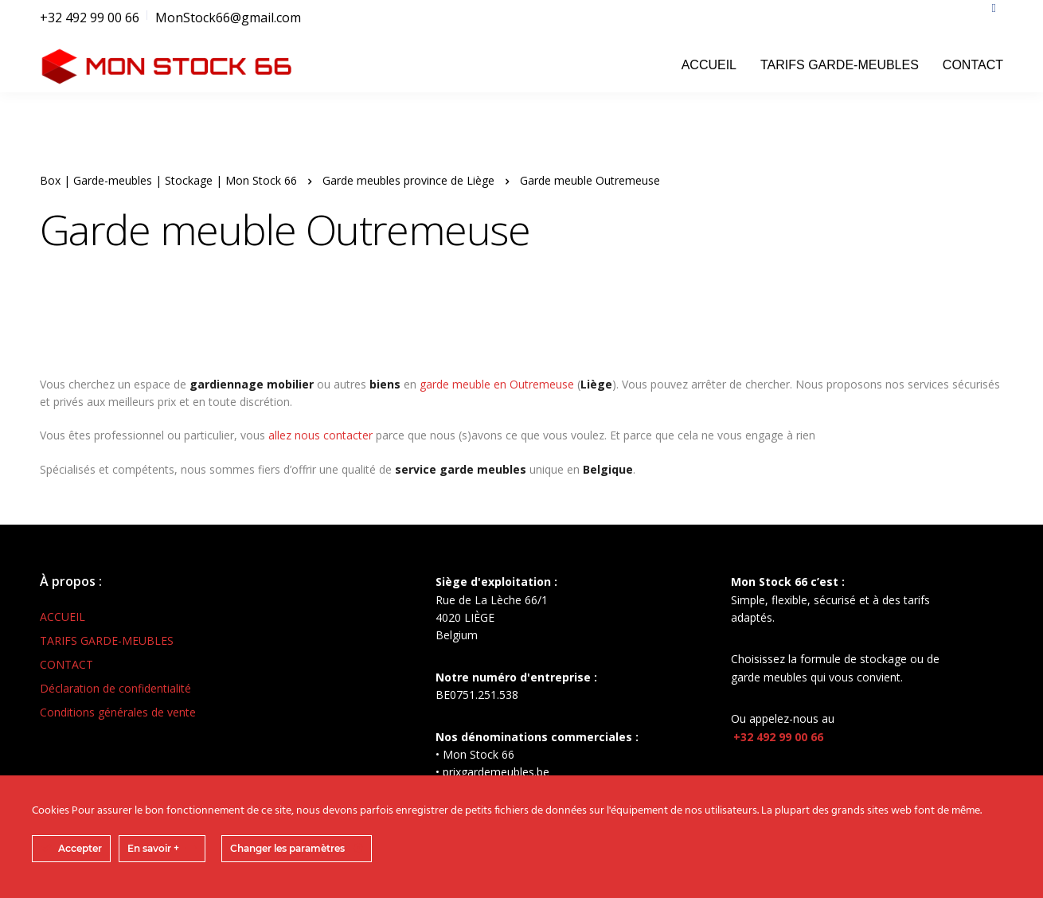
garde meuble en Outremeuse (497, 384)
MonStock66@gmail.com (228, 17)
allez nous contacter (320, 435)
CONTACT (973, 65)
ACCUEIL (709, 65)
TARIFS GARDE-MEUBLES (839, 65)
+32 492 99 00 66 (89, 17)
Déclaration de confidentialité (115, 688)
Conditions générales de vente (118, 712)
